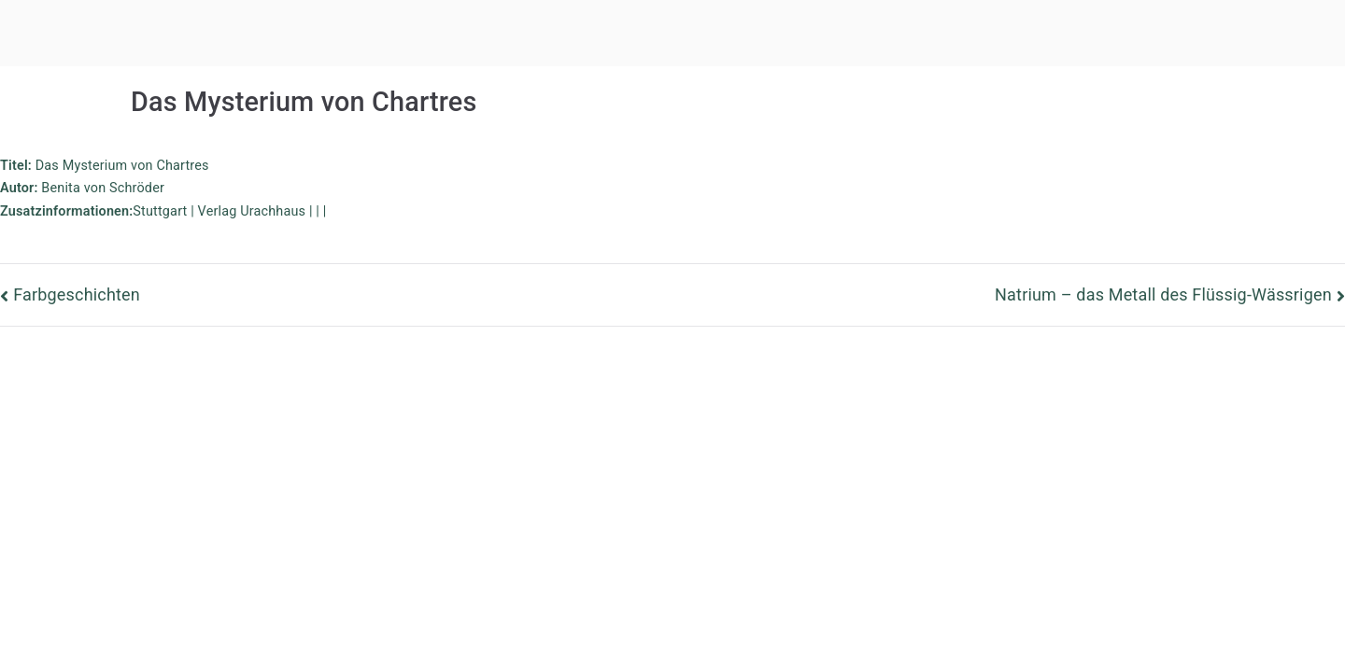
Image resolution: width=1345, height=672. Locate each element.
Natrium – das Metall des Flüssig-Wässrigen (1163, 294)
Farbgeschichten (76, 294)
